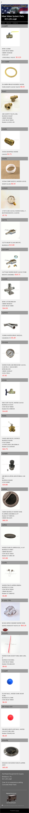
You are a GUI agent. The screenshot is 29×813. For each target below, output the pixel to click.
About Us (9, 23)
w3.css (17, 810)
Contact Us (15, 23)
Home (3, 23)
